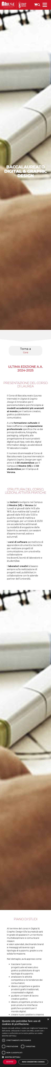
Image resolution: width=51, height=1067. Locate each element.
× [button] (48, 1019)
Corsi (25, 352)
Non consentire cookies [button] (33, 1062)
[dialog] (25, 1042)
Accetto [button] (9, 1062)
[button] (25, 1057)
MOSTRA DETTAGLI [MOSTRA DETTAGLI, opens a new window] (9, 1036)
